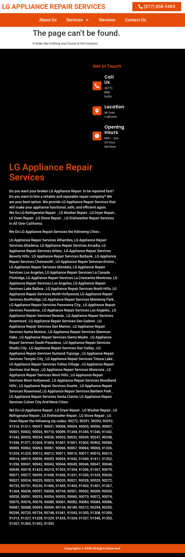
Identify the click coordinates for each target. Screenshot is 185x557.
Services (77, 20)
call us (109, 79)
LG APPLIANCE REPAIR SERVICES (53, 7)
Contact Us (135, 19)
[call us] (97, 85)
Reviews (107, 19)
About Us (48, 19)
